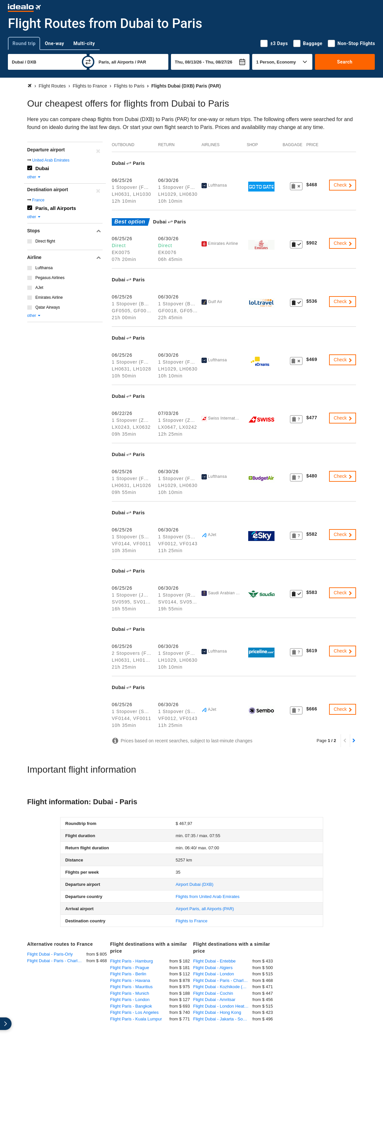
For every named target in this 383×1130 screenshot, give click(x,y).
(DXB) (194, 884)
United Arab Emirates (50, 160)
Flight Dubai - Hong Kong (217, 1012)
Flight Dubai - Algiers (213, 967)
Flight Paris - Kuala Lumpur (136, 1018)
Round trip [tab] (24, 43)
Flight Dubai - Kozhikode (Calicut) (222, 986)
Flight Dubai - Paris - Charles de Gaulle (56, 960)
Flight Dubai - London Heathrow (222, 1006)
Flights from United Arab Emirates (207, 896)
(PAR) (205, 908)
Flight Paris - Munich (129, 993)
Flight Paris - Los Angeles (134, 1012)
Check (343, 185)
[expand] (6, 1023)
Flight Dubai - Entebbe (214, 961)
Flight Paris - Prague (129, 967)
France (38, 200)
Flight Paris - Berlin (128, 973)
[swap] (88, 62)
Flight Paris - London (130, 999)
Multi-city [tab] (84, 43)
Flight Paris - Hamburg (131, 961)
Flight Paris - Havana (130, 980)
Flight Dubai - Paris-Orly (50, 954)
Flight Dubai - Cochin (213, 993)
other (34, 177)
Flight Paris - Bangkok (131, 1006)
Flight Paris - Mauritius (131, 986)
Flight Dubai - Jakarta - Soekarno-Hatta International (222, 1018)
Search (344, 61)
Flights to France (191, 920)
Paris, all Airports (56, 208)
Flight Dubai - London (213, 973)
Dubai (42, 168)
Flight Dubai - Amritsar (214, 999)
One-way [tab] (54, 43)
